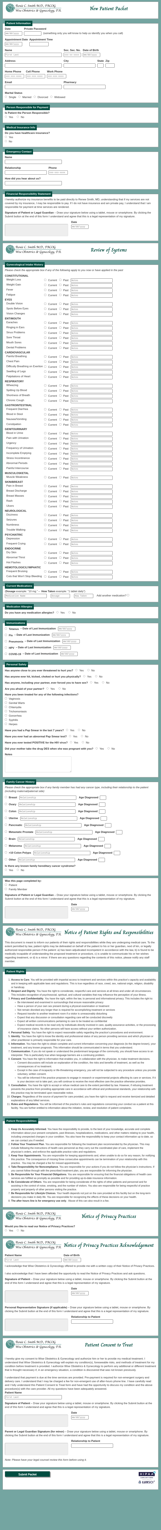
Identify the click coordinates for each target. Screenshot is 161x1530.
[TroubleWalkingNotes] (92, 555)
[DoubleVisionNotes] (92, 310)
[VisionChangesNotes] (92, 321)
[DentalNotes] (92, 358)
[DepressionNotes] (92, 564)
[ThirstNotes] (92, 585)
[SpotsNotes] (92, 316)
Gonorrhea (15, 746)
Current (53, 284)
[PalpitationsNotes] (92, 389)
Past (66, 284)
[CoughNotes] (92, 415)
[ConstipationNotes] (92, 441)
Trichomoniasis (18, 742)
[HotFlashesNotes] (92, 590)
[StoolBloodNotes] (92, 430)
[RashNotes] (92, 524)
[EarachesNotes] (92, 331)
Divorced (44, 100)
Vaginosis (14, 729)
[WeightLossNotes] (92, 285)
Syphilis (13, 751)
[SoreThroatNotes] (92, 347)
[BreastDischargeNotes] (92, 513)
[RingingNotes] (92, 336)
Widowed (59, 100)
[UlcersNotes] (92, 529)
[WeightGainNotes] (92, 290)
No (22, 119)
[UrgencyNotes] (92, 461)
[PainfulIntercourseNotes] (92, 489)
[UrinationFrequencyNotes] (92, 467)
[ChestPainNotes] (92, 373)
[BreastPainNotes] (92, 507)
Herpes (13, 755)
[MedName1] (26, 624)
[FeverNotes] (92, 296)
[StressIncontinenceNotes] (92, 478)
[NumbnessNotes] (92, 550)
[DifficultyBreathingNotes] (92, 378)
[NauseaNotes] (92, 435)
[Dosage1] (60, 624)
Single (13, 100)
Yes (12, 119)
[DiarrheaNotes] (92, 424)
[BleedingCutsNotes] (92, 605)
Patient (13, 920)
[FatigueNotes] (92, 301)
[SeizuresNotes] (92, 544)
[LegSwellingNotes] (92, 384)
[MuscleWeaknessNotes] (92, 498)
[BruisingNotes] (92, 599)
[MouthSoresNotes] (92, 353)
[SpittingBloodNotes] (92, 404)
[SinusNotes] (92, 342)
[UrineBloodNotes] (92, 450)
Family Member (18, 925)
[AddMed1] (128, 623)
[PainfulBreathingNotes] (92, 367)
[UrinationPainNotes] (92, 456)
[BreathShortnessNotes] (92, 410)
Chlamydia (15, 738)
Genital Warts (17, 734)
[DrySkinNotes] (92, 579)
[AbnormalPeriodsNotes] (92, 483)
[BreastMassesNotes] (92, 518)
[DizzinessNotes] (92, 539)
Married (27, 100)
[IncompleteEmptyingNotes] (92, 472)
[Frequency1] (83, 624)
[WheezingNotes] (92, 399)
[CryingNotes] (92, 570)
